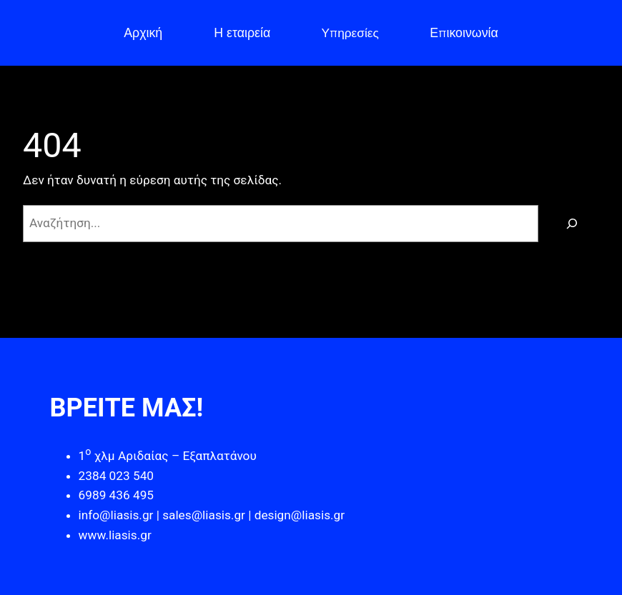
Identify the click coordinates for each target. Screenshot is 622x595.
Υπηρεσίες (350, 33)
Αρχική (143, 32)
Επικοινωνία (464, 32)
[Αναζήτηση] (572, 223)
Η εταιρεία (242, 32)
